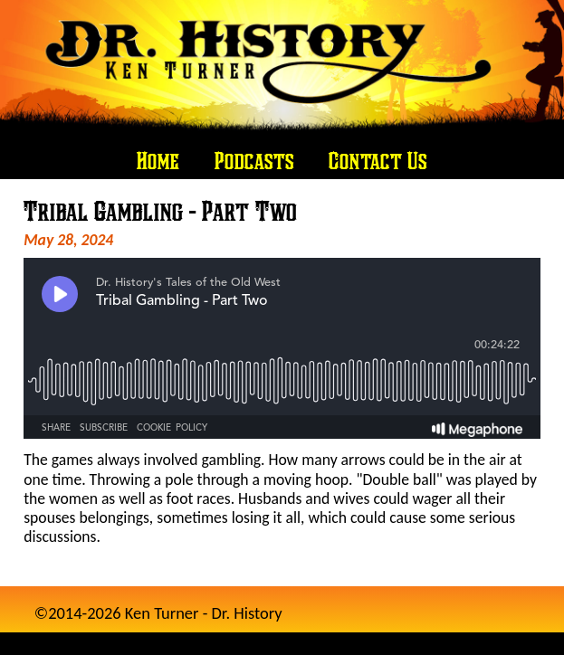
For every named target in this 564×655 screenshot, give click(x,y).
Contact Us (378, 160)
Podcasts (254, 160)
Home (158, 160)
